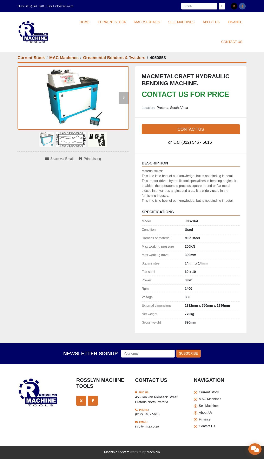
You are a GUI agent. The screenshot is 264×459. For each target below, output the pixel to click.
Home (85, 22)
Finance (235, 22)
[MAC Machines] (64, 57)
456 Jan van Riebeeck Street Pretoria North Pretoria (156, 399)
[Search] (199, 6)
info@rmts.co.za (64, 6)
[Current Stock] (31, 57)
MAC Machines (147, 22)
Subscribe (188, 353)
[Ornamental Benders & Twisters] (114, 57)
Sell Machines (181, 22)
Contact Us (231, 42)
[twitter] (234, 6)
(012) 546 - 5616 (35, 6)
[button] (112, 22)
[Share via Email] (59, 159)
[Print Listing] (90, 159)
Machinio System (116, 452)
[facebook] (242, 6)
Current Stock (112, 22)
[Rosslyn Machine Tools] (44, 392)
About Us (211, 22)
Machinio (153, 452)
